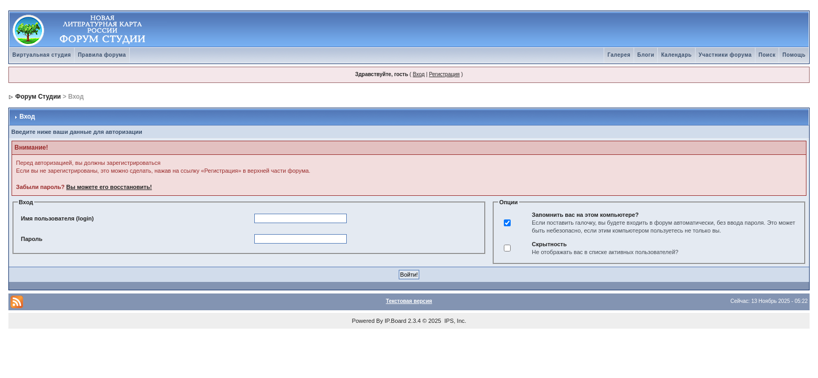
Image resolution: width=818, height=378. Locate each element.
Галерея (618, 55)
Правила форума (102, 55)
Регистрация (444, 74)
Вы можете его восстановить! (109, 187)
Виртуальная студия (42, 55)
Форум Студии (38, 96)
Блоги (645, 55)
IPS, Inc (454, 321)
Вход (419, 74)
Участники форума (725, 55)
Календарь (676, 55)
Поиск (767, 55)
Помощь (793, 55)
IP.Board (395, 321)
